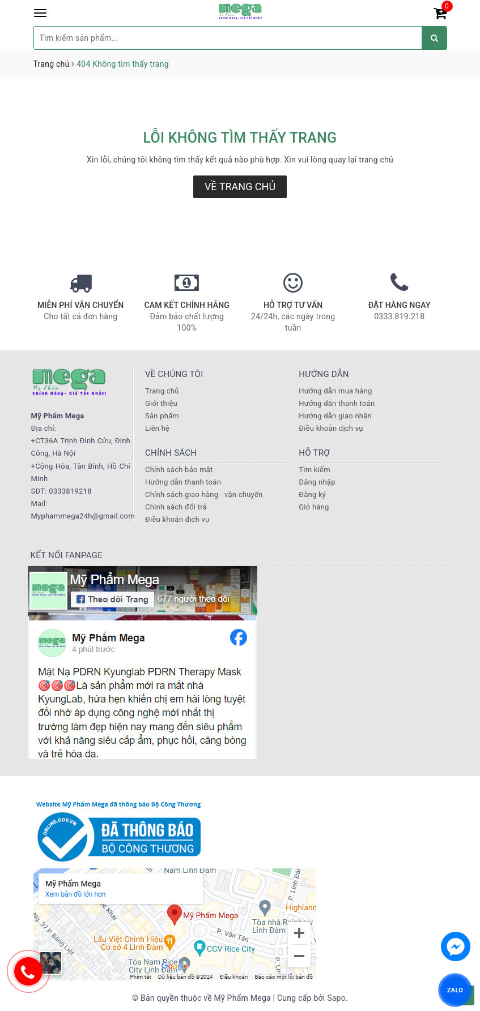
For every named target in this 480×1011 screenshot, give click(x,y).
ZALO (455, 989)
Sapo (336, 998)
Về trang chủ (240, 186)
